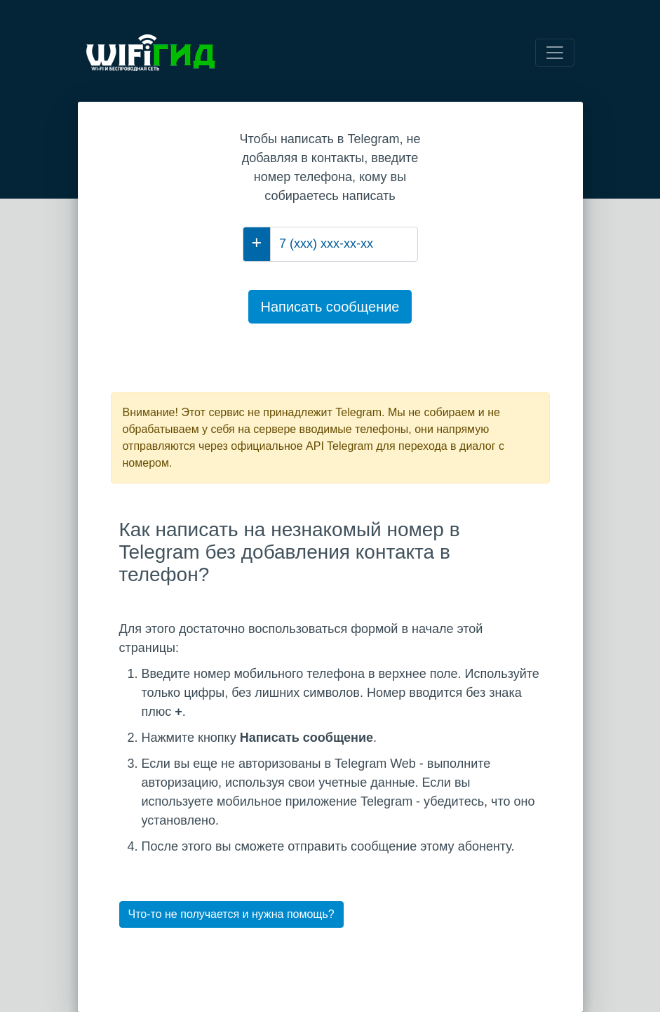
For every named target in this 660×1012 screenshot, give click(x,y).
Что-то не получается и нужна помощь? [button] (231, 914)
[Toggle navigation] (554, 53)
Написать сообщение (329, 306)
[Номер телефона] (343, 244)
